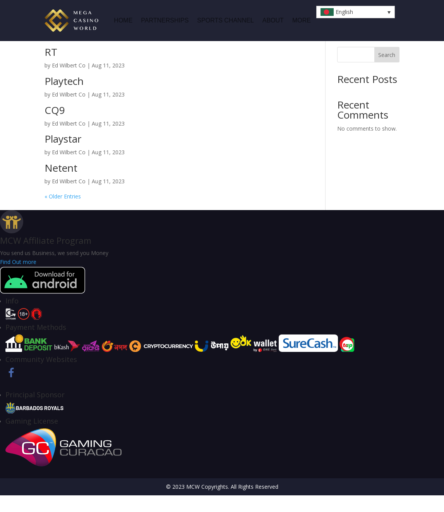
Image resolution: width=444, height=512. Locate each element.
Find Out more (18, 278)
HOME (123, 20)
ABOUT (273, 20)
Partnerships (165, 20)
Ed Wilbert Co (69, 82)
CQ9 (55, 127)
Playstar (63, 155)
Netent (61, 184)
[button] (355, 12)
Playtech (64, 98)
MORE (301, 20)
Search (386, 71)
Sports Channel (225, 20)
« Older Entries (63, 213)
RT (51, 69)
